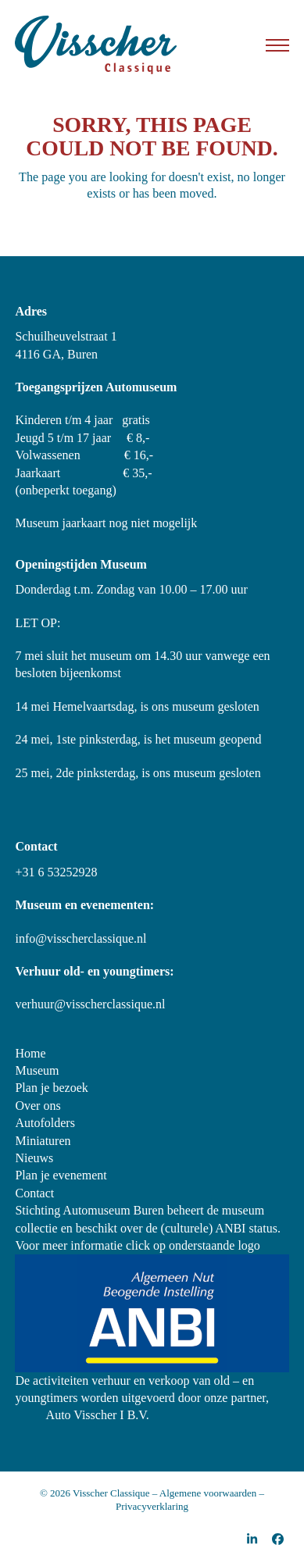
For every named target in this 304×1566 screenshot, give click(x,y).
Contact (34, 1193)
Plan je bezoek (51, 1087)
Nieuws (34, 1158)
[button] (277, 45)
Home (30, 1053)
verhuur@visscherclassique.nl (90, 1004)
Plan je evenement (60, 1175)
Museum (37, 1070)
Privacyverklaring (152, 1506)
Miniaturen (42, 1140)
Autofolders (44, 1122)
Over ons (37, 1105)
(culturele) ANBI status (219, 1228)
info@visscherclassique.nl (80, 938)
